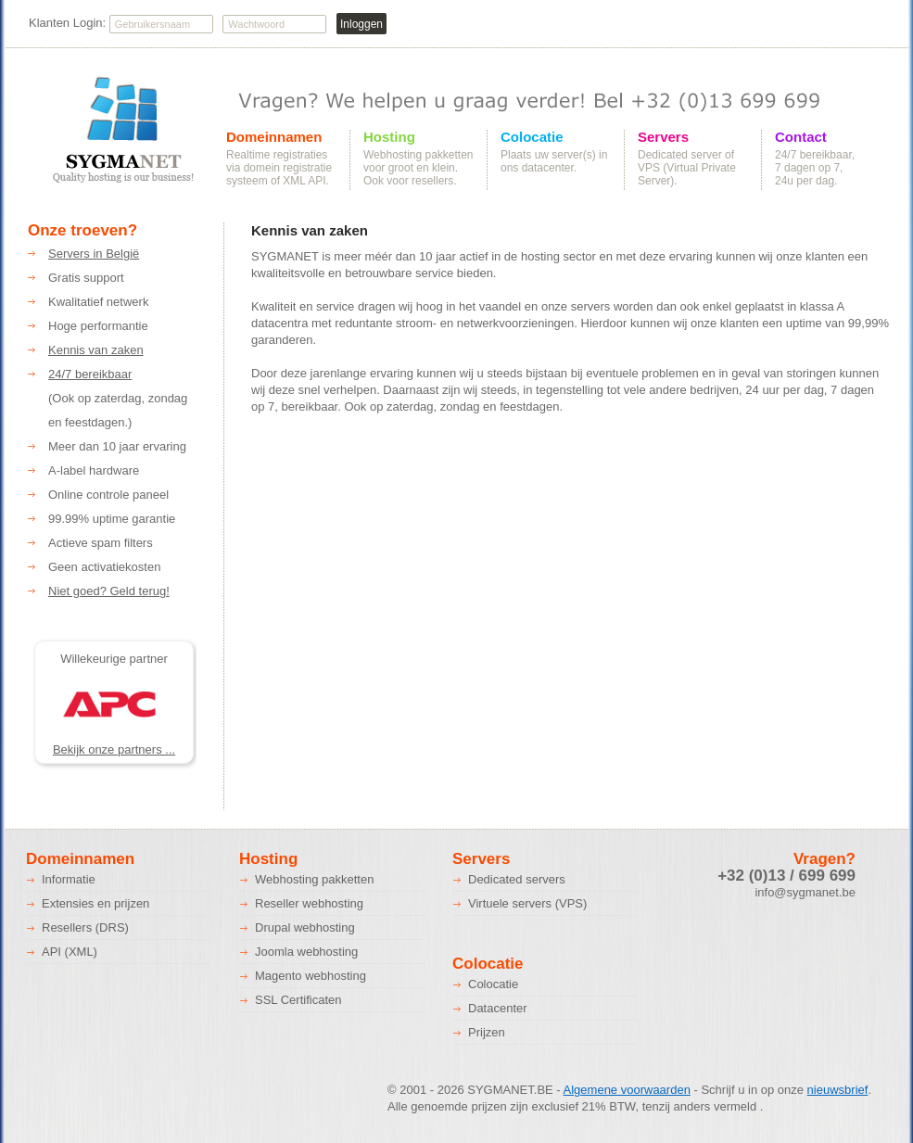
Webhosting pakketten (314, 879)
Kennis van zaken (96, 350)
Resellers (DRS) (85, 927)
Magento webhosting (310, 976)
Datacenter (497, 1008)
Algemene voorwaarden (627, 1090)
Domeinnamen (274, 137)
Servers (663, 137)
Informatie (68, 879)
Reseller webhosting (309, 903)
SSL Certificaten (298, 1000)
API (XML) (69, 952)
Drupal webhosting (305, 927)
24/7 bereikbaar (90, 374)
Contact (801, 137)
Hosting (389, 137)
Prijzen (486, 1032)
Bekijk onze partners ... (114, 749)
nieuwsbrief (838, 1090)
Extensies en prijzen (95, 903)
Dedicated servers (516, 879)
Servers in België (93, 253)
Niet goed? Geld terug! (109, 591)
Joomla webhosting (306, 952)
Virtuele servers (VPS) (527, 903)
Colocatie (532, 137)
